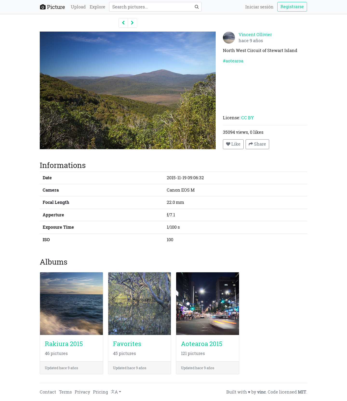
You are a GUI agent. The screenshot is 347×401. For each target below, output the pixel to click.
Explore (97, 7)
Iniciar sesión (259, 7)
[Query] (150, 7)
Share (257, 144)
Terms (65, 392)
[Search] (197, 7)
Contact (48, 392)
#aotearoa (233, 61)
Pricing (100, 392)
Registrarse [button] (292, 6)
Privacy (82, 392)
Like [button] (233, 144)
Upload (78, 7)
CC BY (247, 117)
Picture (52, 6)
